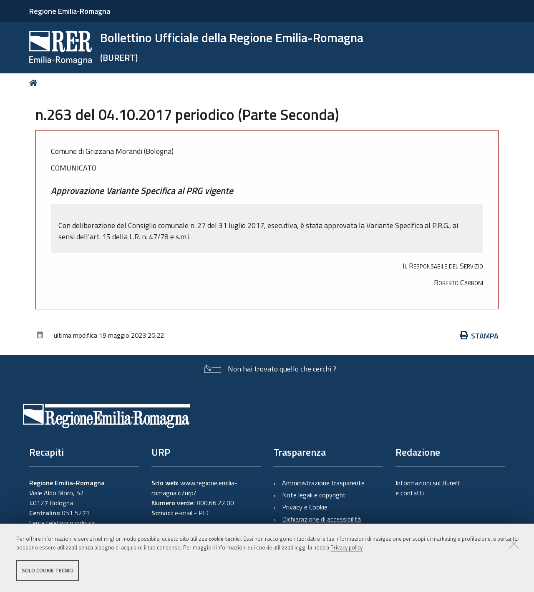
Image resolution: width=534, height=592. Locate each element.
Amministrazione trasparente (323, 483)
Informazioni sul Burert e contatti (427, 488)
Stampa (479, 335)
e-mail (183, 513)
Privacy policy (346, 547)
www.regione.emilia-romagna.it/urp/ (194, 488)
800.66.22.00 (215, 503)
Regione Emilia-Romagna (69, 11)
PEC (204, 513)
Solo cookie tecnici (47, 570)
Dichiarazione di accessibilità (321, 519)
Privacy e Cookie (304, 507)
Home (34, 82)
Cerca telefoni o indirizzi (62, 523)
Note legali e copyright (314, 495)
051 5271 (76, 513)
